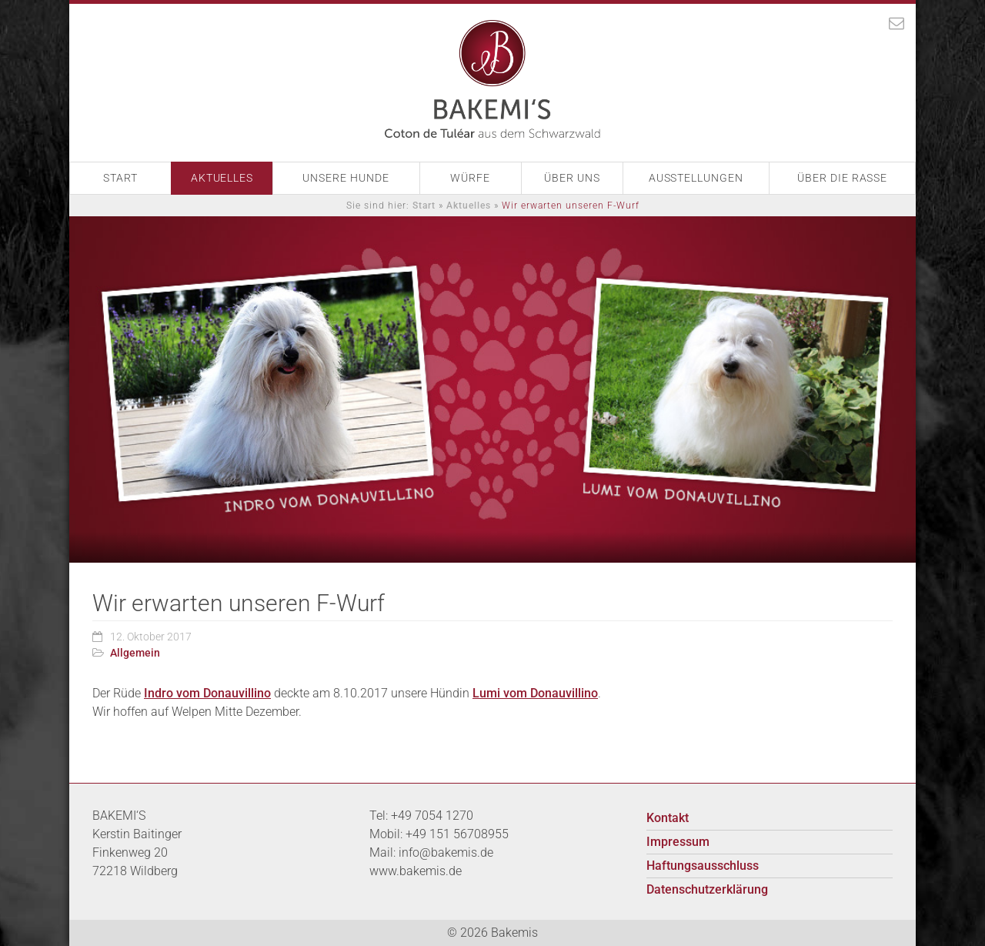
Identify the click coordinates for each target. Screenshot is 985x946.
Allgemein (135, 653)
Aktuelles (222, 178)
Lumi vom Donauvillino (535, 693)
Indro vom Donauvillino (207, 693)
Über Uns (572, 178)
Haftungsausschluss (702, 865)
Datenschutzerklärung (707, 889)
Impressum (678, 841)
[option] (492, 389)
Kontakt (667, 818)
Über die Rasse (842, 178)
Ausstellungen (695, 178)
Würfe (470, 178)
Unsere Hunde (345, 178)
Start (120, 178)
